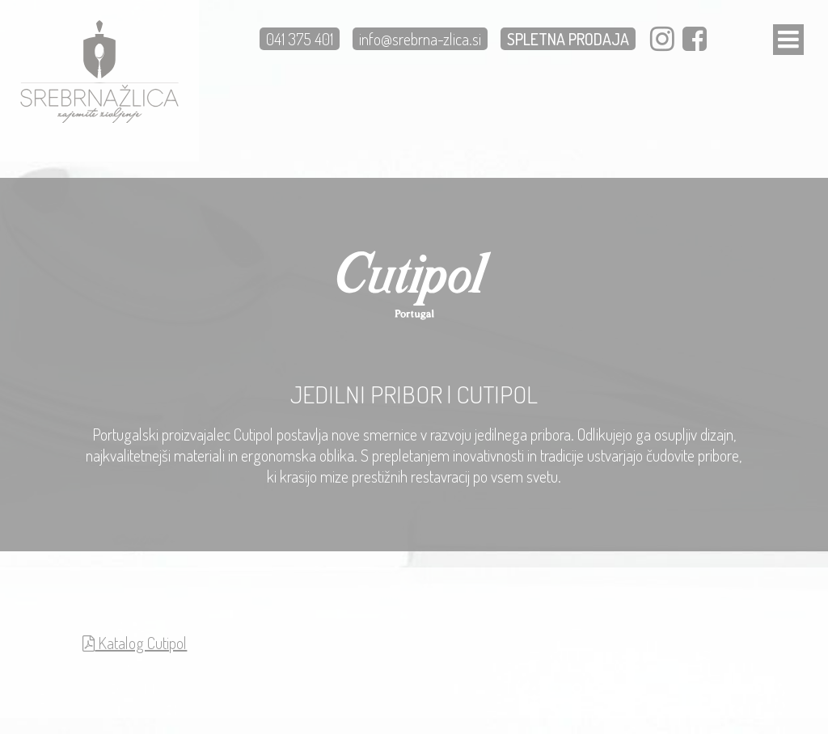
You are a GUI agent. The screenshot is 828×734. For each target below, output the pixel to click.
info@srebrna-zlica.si (420, 38)
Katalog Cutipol (134, 642)
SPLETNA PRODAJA (568, 38)
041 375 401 (299, 38)
